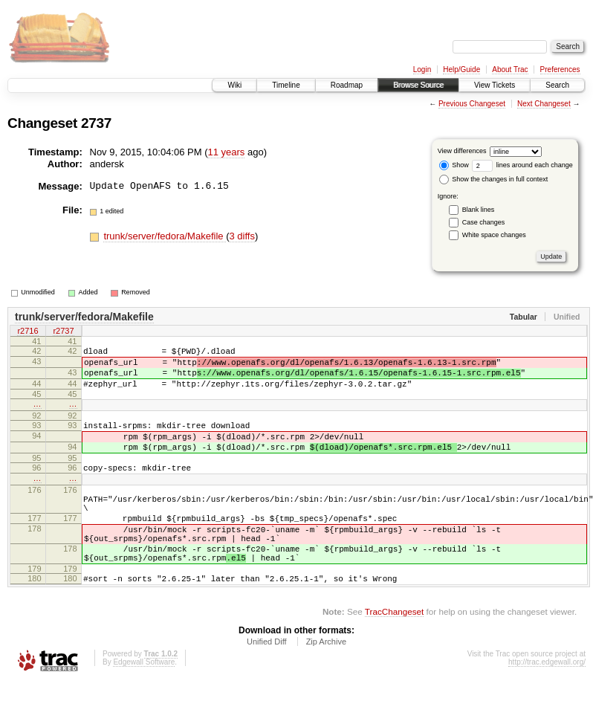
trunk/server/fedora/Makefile (164, 236)
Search (557, 85)
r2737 (63, 332)
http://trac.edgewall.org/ (547, 706)
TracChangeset (394, 656)
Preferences (560, 69)
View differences (462, 151)
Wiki (234, 85)
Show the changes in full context (493, 179)
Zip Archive (326, 686)
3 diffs (241, 236)
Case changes (483, 222)
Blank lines (478, 209)
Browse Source (418, 85)
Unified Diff (267, 686)
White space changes (494, 235)
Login (422, 69)
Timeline (285, 85)
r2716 (27, 332)
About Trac (510, 69)
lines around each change (522, 165)
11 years (225, 152)
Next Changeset (544, 104)
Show (454, 165)
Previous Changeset (471, 104)
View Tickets (494, 85)
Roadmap (347, 85)
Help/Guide (461, 69)
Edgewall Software (144, 706)
